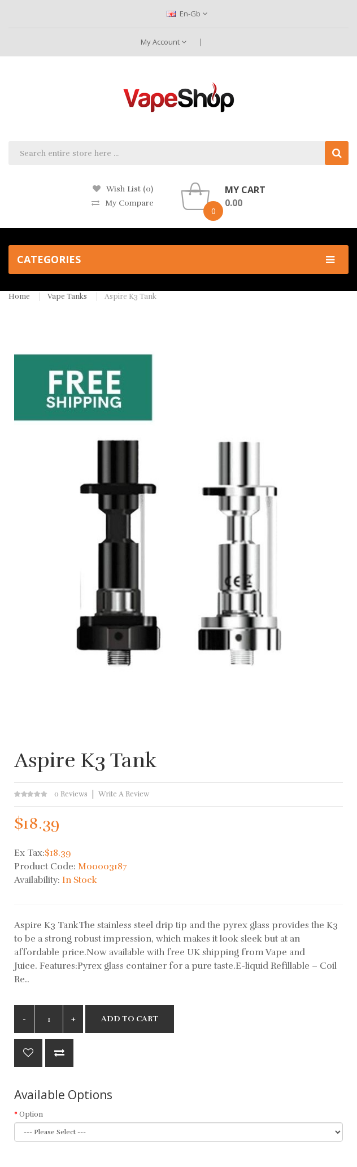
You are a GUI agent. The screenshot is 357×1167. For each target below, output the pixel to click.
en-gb (187, 13)
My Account (163, 42)
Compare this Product (59, 1053)
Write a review (123, 794)
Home (19, 296)
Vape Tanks (67, 296)
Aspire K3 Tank (130, 296)
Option (31, 1114)
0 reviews (71, 794)
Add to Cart (129, 1019)
